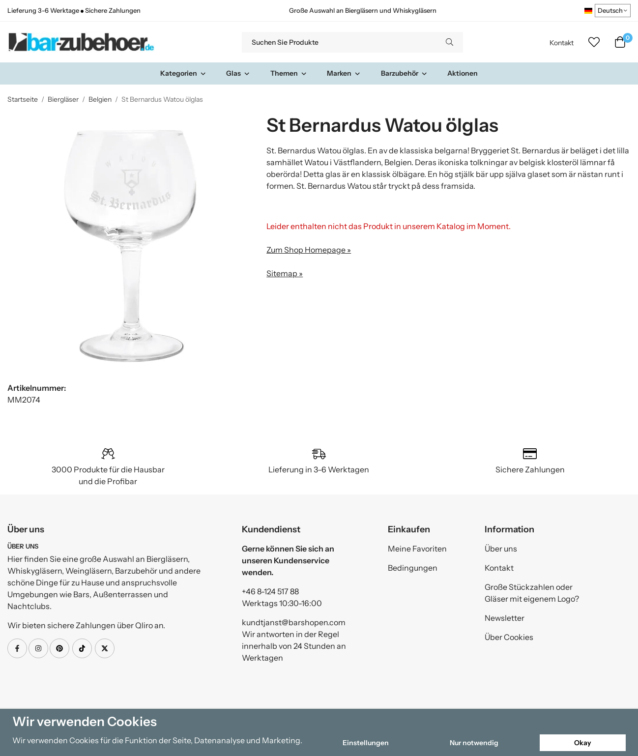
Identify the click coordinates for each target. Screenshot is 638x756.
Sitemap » (284, 273)
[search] (449, 42)
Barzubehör (404, 73)
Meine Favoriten (417, 548)
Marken (344, 73)
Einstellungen (366, 742)
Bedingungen (412, 568)
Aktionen (462, 73)
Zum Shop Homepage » (308, 250)
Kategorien (183, 73)
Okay (582, 742)
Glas (238, 73)
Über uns (501, 548)
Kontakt (562, 43)
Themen (288, 73)
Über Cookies (509, 637)
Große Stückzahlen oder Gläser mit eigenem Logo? (532, 593)
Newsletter (504, 618)
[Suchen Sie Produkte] (339, 42)
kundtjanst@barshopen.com (294, 622)
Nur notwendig (474, 742)
